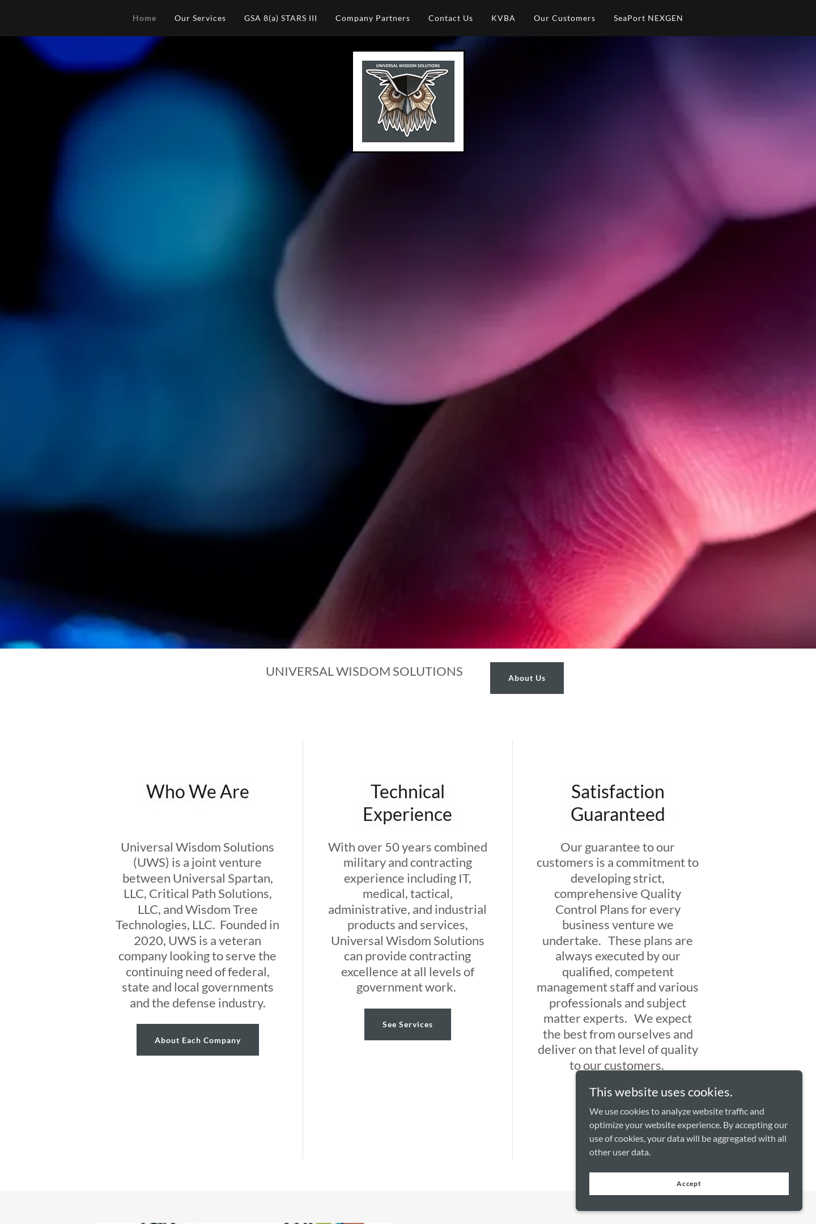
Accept (689, 1183)
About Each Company (198, 1040)
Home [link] (144, 18)
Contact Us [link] (450, 18)
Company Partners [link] (373, 18)
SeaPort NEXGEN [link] (648, 18)
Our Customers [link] (565, 18)
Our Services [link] (200, 18)
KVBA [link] (503, 18)
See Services (407, 1024)
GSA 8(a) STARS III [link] (280, 18)
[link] (408, 100)
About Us (527, 678)
